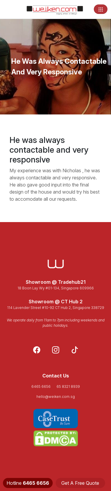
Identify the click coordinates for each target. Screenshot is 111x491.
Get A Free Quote (80, 483)
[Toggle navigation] (100, 9)
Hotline (28, 483)
